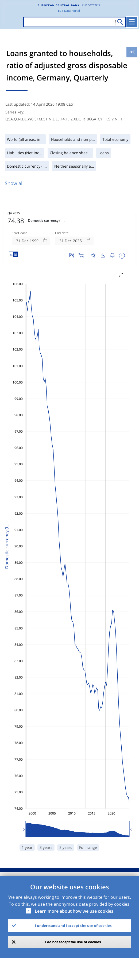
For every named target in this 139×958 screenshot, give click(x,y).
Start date (19, 233)
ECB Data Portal (69, 11)
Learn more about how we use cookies (74, 911)
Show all (14, 183)
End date (62, 233)
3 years (46, 847)
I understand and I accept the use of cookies (73, 925)
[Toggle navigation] (131, 22)
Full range (88, 847)
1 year (27, 847)
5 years (65, 847)
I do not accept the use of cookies (73, 942)
